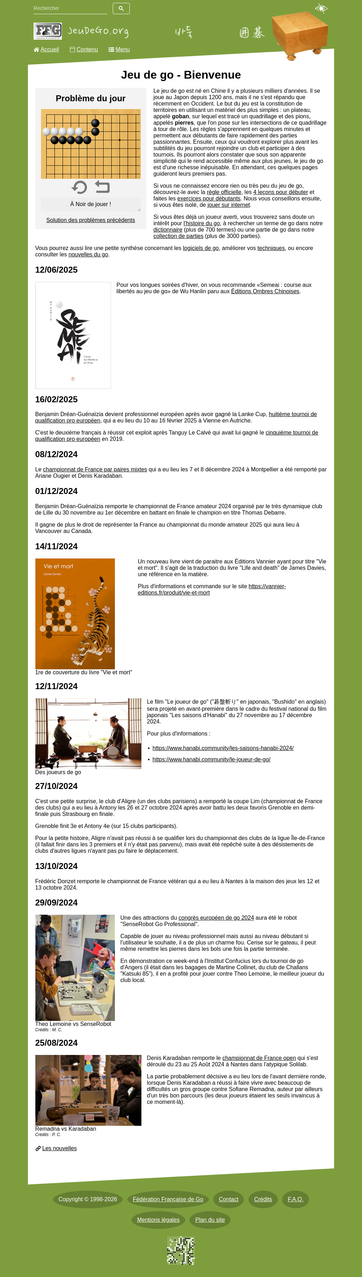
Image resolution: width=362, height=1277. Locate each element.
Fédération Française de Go (168, 1199)
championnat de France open (259, 1058)
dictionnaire (167, 230)
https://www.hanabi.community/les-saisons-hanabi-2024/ (223, 748)
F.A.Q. (295, 1199)
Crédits (263, 1199)
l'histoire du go (201, 223)
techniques (271, 248)
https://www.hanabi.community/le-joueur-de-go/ (212, 759)
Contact (228, 1199)
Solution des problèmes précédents (90, 220)
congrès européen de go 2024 (216, 918)
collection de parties (178, 236)
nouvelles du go (88, 254)
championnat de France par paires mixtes (95, 469)
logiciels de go (201, 248)
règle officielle (224, 192)
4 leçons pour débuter (280, 192)
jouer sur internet (229, 205)
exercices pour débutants (209, 198)
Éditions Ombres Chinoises (265, 291)
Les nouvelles (59, 1148)
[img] (91, 144)
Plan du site (210, 1220)
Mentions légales (158, 1220)
